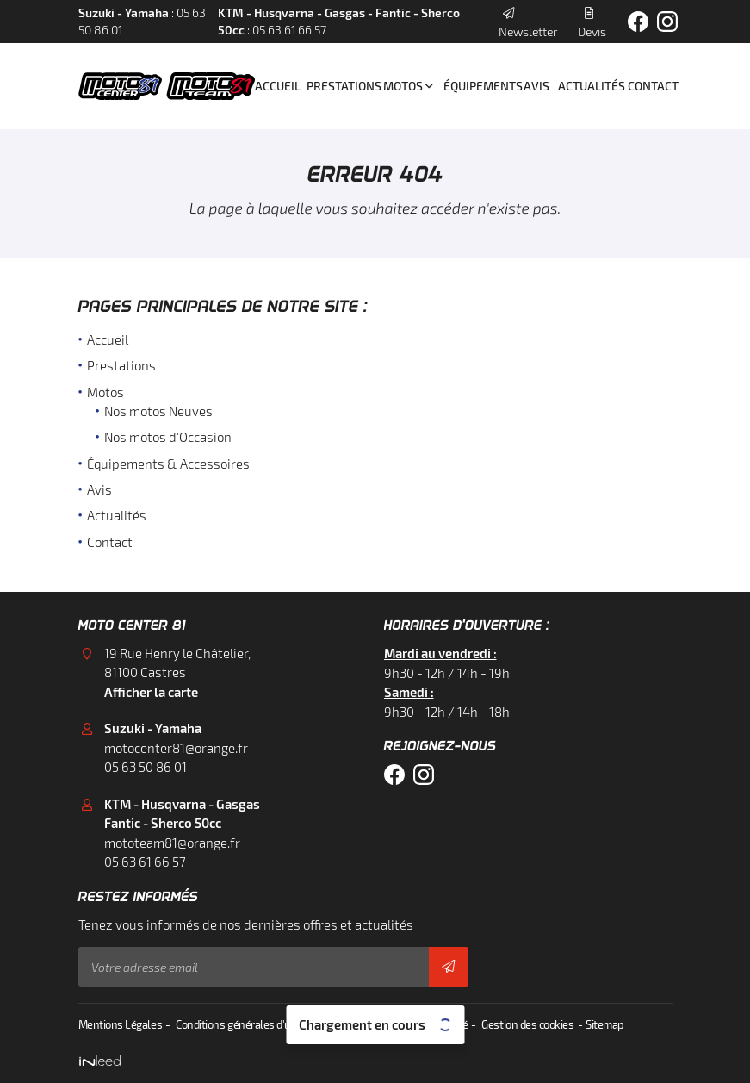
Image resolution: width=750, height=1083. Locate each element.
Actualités (587, 86)
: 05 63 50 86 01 (142, 21)
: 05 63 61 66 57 (339, 21)
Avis (535, 86)
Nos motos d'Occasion (168, 437)
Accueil (274, 86)
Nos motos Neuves (158, 412)
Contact (650, 86)
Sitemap (602, 1024)
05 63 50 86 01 (145, 767)
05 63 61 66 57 (145, 861)
